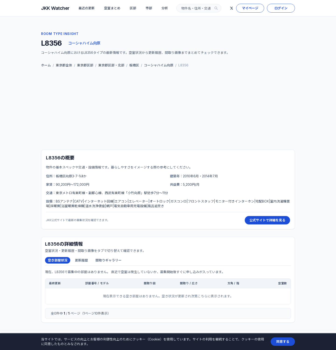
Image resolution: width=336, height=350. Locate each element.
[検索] (216, 8)
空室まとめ (112, 8)
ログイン (280, 8)
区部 (133, 8)
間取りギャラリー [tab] (108, 260)
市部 (149, 8)
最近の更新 (86, 8)
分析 (164, 8)
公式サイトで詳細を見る (267, 220)
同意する (282, 341)
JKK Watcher (55, 8)
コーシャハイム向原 (84, 43)
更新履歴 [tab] (81, 260)
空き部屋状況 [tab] (57, 260)
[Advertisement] (168, 109)
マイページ (250, 8)
